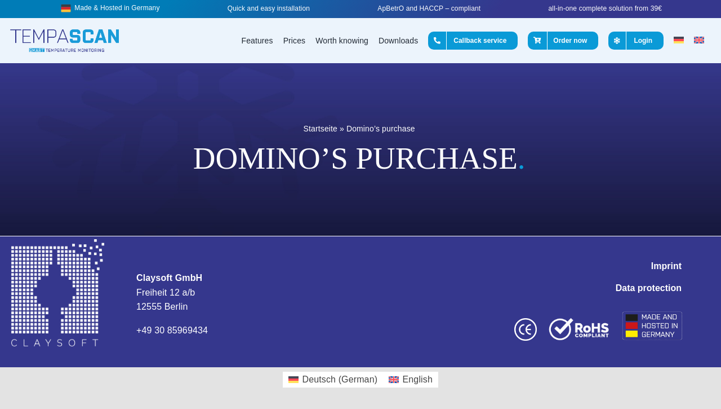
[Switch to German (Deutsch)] (333, 380)
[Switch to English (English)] (410, 380)
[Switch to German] (679, 40)
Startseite (320, 128)
